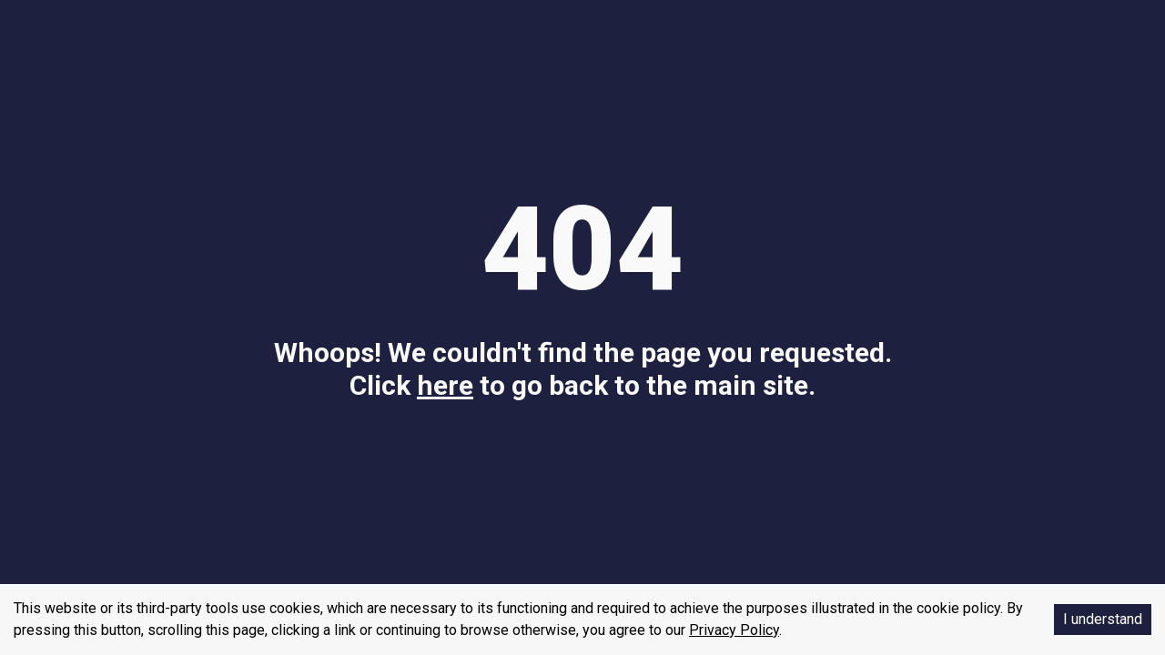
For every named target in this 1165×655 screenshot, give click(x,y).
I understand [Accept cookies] (1102, 619)
